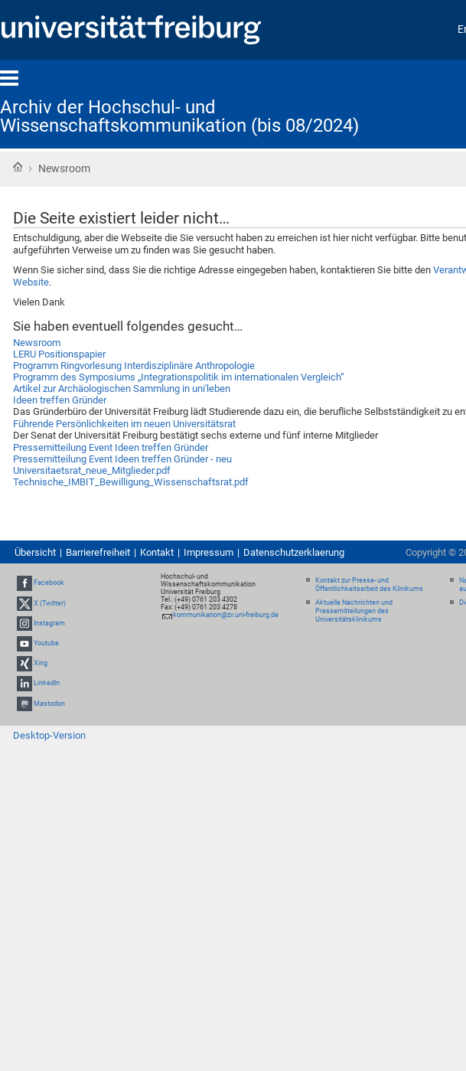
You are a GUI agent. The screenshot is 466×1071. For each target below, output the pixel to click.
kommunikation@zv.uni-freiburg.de (226, 615)
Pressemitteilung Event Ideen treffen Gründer (110, 447)
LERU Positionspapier (59, 354)
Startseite (17, 167)
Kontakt (157, 552)
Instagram (49, 623)
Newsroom (36, 342)
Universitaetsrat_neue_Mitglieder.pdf (92, 470)
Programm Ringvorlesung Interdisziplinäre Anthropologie (134, 365)
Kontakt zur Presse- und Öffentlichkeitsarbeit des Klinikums (369, 584)
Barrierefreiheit (98, 552)
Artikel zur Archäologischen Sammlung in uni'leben (121, 388)
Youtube (46, 643)
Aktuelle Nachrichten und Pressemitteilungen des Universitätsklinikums (354, 611)
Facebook (49, 582)
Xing (40, 663)
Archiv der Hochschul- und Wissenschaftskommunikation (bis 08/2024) (179, 116)
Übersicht (35, 552)
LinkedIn (47, 683)
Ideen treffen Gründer (59, 400)
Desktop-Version (49, 735)
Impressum (208, 552)
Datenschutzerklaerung (293, 552)
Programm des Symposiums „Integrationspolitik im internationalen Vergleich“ (178, 377)
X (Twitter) (50, 603)
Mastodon (49, 703)
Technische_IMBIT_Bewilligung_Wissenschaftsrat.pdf (131, 482)
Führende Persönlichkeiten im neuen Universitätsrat (124, 423)
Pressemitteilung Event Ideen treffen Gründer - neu (122, 459)
